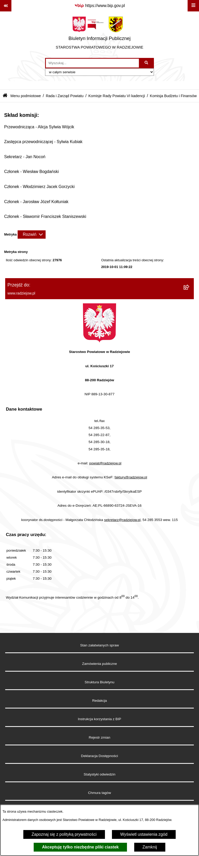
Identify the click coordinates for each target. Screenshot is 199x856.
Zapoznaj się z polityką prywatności (64, 834)
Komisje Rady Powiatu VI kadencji (116, 96)
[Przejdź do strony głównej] (99, 34)
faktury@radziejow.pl (131, 477)
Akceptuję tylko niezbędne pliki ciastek (80, 847)
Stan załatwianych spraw (99, 645)
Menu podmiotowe (25, 96)
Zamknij (150, 847)
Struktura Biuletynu (100, 682)
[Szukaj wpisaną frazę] (147, 63)
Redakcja (99, 701)
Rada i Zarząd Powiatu (65, 96)
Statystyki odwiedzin (99, 774)
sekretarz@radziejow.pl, (123, 520)
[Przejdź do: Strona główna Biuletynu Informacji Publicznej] (5, 96)
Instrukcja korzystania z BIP (99, 719)
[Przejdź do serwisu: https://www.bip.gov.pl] (99, 5)
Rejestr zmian (99, 737)
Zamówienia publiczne (99, 664)
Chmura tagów (99, 793)
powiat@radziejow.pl (105, 463)
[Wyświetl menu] (193, 5)
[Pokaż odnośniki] (5, 5)
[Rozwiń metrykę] (32, 234)
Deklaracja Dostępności (99, 756)
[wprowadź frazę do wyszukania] (92, 63)
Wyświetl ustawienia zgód (143, 834)
